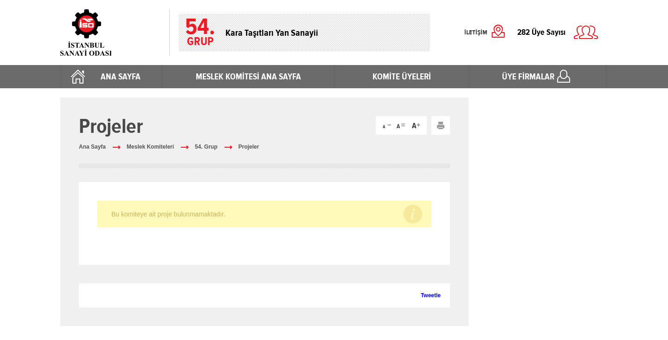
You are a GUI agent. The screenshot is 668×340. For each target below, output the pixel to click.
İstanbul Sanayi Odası (110, 32)
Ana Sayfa (92, 147)
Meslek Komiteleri (150, 147)
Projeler (248, 147)
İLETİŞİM (475, 32)
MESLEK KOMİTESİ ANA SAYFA (248, 76)
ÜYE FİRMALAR (528, 76)
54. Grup (206, 147)
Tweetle (431, 295)
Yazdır (440, 125)
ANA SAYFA (121, 76)
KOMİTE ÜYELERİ (402, 76)
